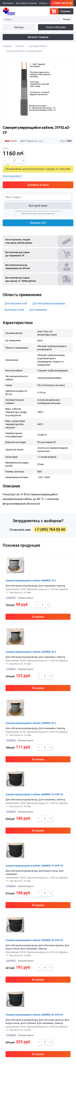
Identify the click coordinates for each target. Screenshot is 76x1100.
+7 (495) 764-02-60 (62, 3)
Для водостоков (14, 309)
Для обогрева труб (16, 303)
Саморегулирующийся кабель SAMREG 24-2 (31, 651)
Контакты (8, 3)
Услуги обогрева (56, 27)
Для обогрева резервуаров (48, 303)
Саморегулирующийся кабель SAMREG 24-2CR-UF (34, 940)
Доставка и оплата (26, 3)
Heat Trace (18, 141)
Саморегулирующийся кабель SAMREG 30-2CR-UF (34, 1014)
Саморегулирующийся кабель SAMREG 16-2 (31, 580)
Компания (44, 3)
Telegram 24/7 (38, 222)
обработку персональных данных (38, 213)
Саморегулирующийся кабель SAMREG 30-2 (31, 723)
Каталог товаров (38, 37)
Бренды (19, 27)
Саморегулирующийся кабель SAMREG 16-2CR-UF (34, 865)
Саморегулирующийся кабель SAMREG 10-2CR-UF (34, 794)
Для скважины (38, 309)
